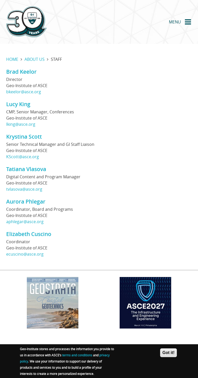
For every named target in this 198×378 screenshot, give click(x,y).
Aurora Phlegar (25, 201)
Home (12, 59)
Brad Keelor (21, 71)
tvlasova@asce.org (24, 189)
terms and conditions (77, 356)
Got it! (168, 354)
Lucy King (18, 104)
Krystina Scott (24, 136)
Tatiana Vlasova (26, 169)
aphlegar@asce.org (25, 221)
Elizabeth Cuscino (28, 234)
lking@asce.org (20, 124)
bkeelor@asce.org (23, 92)
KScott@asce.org (22, 156)
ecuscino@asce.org (25, 254)
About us (34, 59)
